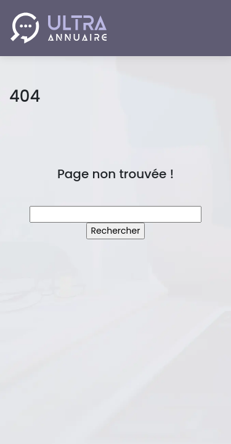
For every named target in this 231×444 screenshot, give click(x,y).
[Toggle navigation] (204, 28)
